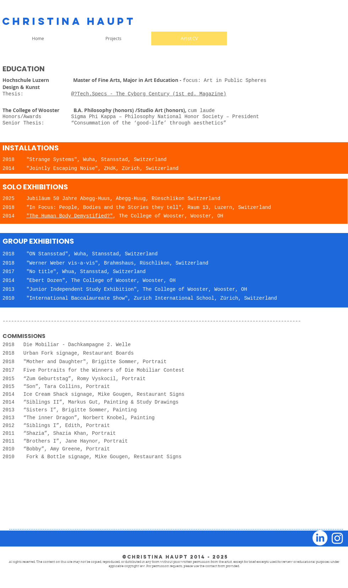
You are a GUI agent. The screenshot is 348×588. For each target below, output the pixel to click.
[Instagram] (337, 538)
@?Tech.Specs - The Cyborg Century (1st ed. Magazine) (148, 94)
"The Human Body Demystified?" (69, 216)
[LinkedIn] (319, 538)
